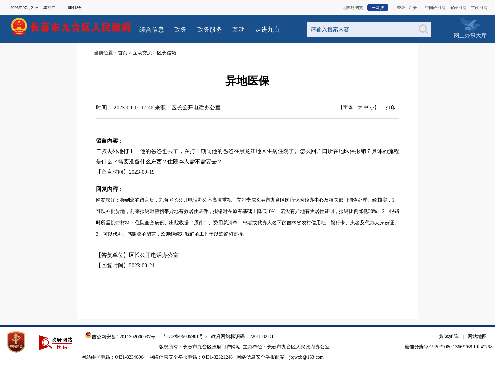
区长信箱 (166, 52)
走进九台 (267, 29)
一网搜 (378, 7)
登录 (401, 7)
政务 (180, 29)
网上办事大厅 (470, 23)
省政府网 (458, 7)
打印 (391, 107)
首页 (123, 52)
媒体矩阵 (449, 336)
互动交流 (142, 52)
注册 (413, 7)
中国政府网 (435, 7)
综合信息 (151, 29)
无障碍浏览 (352, 7)
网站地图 (477, 336)
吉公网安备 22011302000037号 (120, 337)
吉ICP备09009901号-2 (184, 336)
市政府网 (479, 7)
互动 (238, 29)
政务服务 (209, 29)
